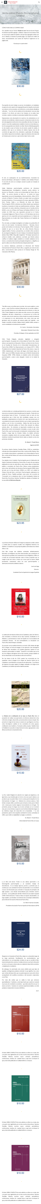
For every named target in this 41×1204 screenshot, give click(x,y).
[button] (2, 2)
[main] (20, 14)
